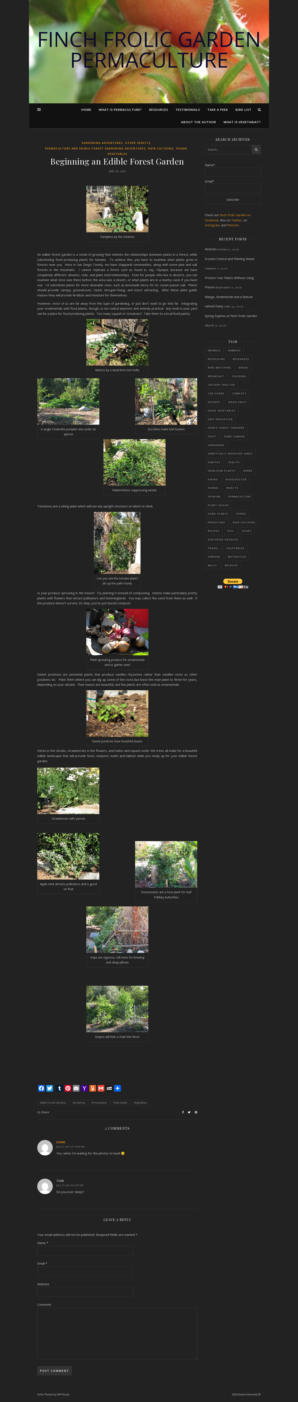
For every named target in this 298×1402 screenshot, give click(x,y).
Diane (45, 1112)
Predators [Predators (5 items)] (216, 522)
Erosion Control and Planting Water (230, 259)
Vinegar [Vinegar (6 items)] (214, 556)
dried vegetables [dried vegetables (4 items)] (222, 410)
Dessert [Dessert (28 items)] (214, 402)
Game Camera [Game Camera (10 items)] (234, 436)
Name (42, 1243)
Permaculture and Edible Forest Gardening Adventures (95, 148)
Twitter (236, 220)
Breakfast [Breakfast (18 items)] (216, 376)
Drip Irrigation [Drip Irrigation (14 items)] (220, 419)
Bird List (243, 109)
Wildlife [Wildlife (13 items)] (231, 565)
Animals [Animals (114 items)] (214, 350)
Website (43, 1284)
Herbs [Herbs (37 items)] (247, 470)
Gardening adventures (102, 143)
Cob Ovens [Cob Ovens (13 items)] (216, 393)
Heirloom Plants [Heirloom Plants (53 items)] (222, 470)
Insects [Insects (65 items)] (232, 487)
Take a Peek (217, 109)
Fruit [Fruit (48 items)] (212, 436)
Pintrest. (233, 225)
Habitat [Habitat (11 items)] (214, 462)
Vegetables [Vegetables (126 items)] (235, 548)
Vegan (181, 148)
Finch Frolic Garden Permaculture (149, 49)
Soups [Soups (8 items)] (247, 530)
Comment (44, 1304)
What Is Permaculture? (120, 109)
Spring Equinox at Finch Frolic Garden (231, 316)
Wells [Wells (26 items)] (212, 565)
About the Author (198, 122)
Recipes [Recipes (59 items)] (214, 530)
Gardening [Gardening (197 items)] (216, 445)
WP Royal (63, 1394)
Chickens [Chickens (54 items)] (239, 376)
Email (42, 1263)
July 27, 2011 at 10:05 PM (70, 1146)
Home (86, 109)
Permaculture (99, 1102)
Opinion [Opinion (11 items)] (214, 496)
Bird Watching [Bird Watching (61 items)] (219, 367)
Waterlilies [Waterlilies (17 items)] (237, 556)
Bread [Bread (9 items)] (243, 367)
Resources (158, 109)
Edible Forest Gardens (53, 1102)
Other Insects (137, 143)
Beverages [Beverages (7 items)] (241, 359)
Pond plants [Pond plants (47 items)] (218, 513)
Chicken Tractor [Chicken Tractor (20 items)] (221, 384)
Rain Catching (161, 148)
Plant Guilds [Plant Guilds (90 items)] (218, 505)
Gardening (78, 1102)
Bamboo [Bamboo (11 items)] (234, 350)
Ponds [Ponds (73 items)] (241, 513)
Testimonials (187, 109)
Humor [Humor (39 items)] (213, 487)
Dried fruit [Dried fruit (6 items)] (237, 402)
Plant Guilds (120, 1102)
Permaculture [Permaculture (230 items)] (239, 496)
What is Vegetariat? (242, 122)
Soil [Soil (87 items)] (230, 530)
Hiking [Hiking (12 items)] (213, 479)
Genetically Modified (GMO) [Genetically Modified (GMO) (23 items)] (230, 453)
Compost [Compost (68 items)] (239, 393)
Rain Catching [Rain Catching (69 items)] (244, 522)
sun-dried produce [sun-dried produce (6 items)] (223, 539)
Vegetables (117, 154)
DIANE (60, 1142)
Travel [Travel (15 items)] (213, 548)
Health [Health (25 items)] (234, 462)
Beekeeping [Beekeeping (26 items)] (216, 359)
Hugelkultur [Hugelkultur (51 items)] (236, 479)
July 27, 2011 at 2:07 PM (69, 1185)
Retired (210, 249)
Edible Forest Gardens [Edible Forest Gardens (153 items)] (226, 427)
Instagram (212, 225)
